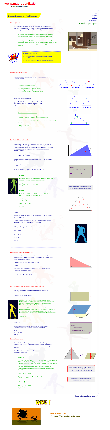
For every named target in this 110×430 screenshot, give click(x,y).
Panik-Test (94, 18)
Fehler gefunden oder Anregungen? (86, 396)
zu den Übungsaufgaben (87, 23)
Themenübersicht (93, 20)
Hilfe (96, 13)
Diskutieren (94, 15)
